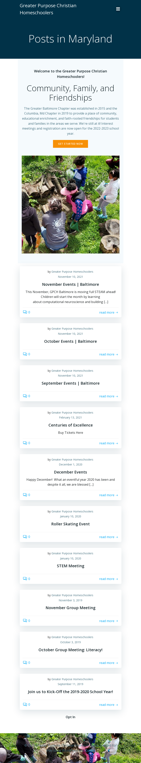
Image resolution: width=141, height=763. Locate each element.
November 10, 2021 (70, 277)
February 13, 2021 (70, 417)
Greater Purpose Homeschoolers (72, 271)
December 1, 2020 (70, 464)
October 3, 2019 (70, 642)
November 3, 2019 (70, 600)
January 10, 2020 (70, 516)
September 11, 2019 (70, 684)
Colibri (90, 750)
